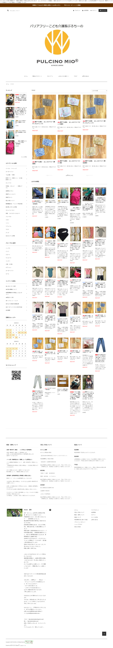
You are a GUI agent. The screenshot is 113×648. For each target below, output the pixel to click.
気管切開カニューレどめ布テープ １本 (88, 351)
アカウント (77, 10)
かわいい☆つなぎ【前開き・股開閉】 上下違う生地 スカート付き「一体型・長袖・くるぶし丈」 (50, 318)
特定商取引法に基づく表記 (81, 519)
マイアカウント (95, 510)
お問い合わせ (85, 76)
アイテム (102, 10)
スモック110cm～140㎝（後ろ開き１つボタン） (20, 132)
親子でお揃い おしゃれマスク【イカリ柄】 (69, 161)
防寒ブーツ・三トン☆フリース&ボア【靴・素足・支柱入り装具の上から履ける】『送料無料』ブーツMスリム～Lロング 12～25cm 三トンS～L (21, 111)
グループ (50, 76)
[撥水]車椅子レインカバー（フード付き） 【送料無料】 (37, 202)
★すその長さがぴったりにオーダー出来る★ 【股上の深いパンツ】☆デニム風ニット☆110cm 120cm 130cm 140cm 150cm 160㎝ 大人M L (100, 358)
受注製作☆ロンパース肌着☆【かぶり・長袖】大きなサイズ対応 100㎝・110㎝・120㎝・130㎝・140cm (100, 242)
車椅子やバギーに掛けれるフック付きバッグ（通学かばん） (75, 281)
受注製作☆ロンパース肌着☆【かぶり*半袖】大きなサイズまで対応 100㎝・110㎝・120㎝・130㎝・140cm (50, 283)
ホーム (26, 76)
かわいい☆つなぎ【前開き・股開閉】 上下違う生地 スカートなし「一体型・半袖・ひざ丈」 (100, 285)
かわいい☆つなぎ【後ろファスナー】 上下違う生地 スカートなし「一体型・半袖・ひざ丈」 (62, 321)
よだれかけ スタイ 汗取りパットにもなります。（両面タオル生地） (37, 242)
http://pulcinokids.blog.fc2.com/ (36, 619)
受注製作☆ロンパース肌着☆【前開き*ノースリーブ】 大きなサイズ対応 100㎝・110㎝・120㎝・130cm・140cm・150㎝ (88, 244)
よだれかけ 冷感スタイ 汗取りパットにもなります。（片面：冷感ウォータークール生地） (50, 243)
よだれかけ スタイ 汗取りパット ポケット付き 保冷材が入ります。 (62, 245)
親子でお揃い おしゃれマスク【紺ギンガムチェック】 (94, 122)
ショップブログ (78, 524)
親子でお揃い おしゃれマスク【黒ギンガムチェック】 (43, 122)
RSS (75, 526)
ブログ (75, 76)
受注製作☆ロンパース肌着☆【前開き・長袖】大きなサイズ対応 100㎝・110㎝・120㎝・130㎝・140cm (37, 282)
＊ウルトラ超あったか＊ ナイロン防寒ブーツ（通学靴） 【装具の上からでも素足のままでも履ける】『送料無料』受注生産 (21, 97)
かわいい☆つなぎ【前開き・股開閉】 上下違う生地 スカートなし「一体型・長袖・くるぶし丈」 (37, 317)
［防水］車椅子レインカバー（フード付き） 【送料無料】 (21, 142)
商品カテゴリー (37, 76)
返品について (77, 517)
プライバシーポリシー (79, 522)
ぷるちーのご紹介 (63, 76)
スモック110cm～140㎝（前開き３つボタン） (20, 122)
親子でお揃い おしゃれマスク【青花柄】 (43, 162)
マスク (12, 84)
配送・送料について (79, 514)
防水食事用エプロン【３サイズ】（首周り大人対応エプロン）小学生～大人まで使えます (100, 200)
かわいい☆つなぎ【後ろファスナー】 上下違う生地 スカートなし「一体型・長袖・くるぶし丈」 (75, 320)
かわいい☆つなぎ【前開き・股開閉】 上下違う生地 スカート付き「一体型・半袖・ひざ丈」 (88, 285)
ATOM (79, 526)
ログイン (94, 10)
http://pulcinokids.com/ (33, 621)
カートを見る (94, 517)
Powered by (16, 645)
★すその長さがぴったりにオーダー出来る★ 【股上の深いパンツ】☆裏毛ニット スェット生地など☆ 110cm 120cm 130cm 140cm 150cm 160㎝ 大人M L (37, 395)
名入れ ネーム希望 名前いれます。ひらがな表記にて (62, 391)
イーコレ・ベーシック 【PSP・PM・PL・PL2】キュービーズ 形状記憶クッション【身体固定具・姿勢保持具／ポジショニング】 (88, 207)
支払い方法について (79, 512)
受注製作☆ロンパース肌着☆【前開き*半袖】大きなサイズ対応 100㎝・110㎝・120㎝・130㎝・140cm (62, 283)
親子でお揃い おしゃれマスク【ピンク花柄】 (69, 123)
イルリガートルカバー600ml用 (50, 389)
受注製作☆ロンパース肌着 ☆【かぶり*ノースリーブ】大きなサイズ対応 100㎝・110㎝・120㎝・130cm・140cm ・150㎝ (75, 247)
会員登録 (86, 10)
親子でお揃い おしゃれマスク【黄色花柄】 (94, 161)
